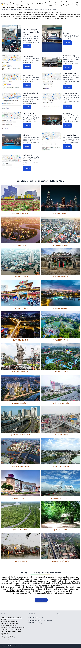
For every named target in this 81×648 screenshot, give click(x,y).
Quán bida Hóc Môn (60, 561)
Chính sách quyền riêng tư (35, 623)
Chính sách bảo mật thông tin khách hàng (40, 620)
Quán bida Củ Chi (61, 530)
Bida (34, 4)
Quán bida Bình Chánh (60, 498)
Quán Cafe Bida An (29, 76)
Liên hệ (77, 4)
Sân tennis (57, 4)
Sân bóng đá (68, 4)
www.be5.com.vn (11, 625)
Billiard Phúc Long (69, 56)
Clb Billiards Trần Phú (70, 93)
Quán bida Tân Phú (20, 498)
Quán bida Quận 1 (60, 213)
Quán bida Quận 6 (20, 308)
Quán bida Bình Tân (61, 403)
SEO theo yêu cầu (7, 635)
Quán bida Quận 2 (20, 245)
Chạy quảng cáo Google (9, 637)
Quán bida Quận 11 (61, 372)
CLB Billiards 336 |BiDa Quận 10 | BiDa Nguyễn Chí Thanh (31, 32)
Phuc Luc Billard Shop (70, 135)
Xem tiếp (27, 46)
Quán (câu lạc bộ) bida (24, 8)
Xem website (41, 600)
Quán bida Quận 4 (20, 277)
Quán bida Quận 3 (60, 245)
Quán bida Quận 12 (20, 403)
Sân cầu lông (51, 4)
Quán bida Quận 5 (60, 277)
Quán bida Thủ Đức (20, 213)
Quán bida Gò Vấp (60, 435)
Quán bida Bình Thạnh (20, 435)
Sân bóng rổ (63, 4)
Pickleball (40, 4)
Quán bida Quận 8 (20, 340)
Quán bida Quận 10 (20, 372)
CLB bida (66, 33)
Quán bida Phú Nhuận (20, 466)
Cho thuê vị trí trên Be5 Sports (11, 639)
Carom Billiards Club (70, 74)
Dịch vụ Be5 (22, 4)
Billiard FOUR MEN (29, 114)
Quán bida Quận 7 (60, 308)
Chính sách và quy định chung (36, 618)
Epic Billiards (27, 135)
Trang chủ (12, 4)
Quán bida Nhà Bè (20, 561)
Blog (73, 4)
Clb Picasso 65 (27, 155)
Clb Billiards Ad (28, 57)
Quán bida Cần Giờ (20, 530)
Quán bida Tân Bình (61, 466)
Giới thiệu (17, 4)
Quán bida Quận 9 (60, 340)
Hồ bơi (46, 4)
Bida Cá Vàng (67, 114)
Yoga (29, 4)
